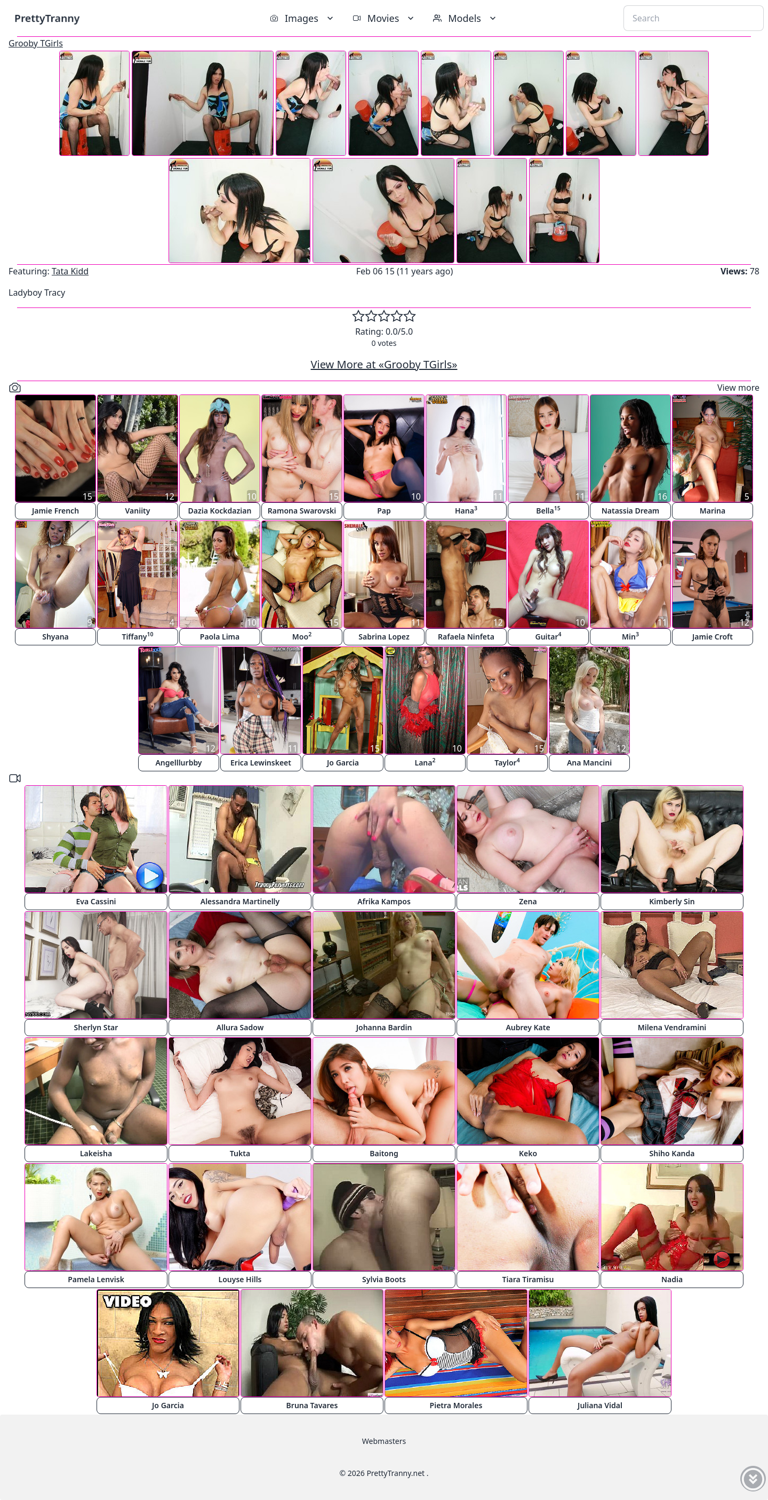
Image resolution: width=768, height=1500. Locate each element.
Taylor (506, 762)
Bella (548, 510)
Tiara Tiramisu (528, 1279)
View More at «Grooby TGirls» (384, 364)
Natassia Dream (631, 511)
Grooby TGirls (36, 43)
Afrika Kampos (384, 901)
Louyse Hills (240, 1279)
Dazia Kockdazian (220, 511)
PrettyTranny (47, 18)
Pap (384, 511)
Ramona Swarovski (302, 511)
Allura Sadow (240, 1027)
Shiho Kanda (672, 1153)
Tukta (240, 1153)
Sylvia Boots (384, 1279)
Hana (466, 510)
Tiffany (137, 636)
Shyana (55, 636)
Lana (425, 762)
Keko (528, 1153)
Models (465, 18)
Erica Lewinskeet (260, 762)
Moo (301, 636)
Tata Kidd (70, 271)
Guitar (548, 636)
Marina (712, 511)
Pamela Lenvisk (96, 1279)
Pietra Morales (456, 1405)
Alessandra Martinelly (240, 901)
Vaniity (137, 511)
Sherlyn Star (96, 1027)
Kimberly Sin (671, 901)
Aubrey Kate (528, 1027)
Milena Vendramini (672, 1027)
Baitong (384, 1153)
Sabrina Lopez (383, 636)
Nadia (672, 1279)
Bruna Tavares (312, 1405)
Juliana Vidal (600, 1405)
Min (630, 636)
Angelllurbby (178, 762)
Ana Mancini (589, 762)
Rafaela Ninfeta (466, 636)
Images (302, 18)
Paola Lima (219, 636)
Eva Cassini (96, 901)
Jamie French (55, 511)
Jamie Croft (712, 636)
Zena (528, 901)
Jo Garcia (343, 762)
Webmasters (384, 1441)
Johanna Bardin (384, 1027)
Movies (384, 18)
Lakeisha (96, 1153)
